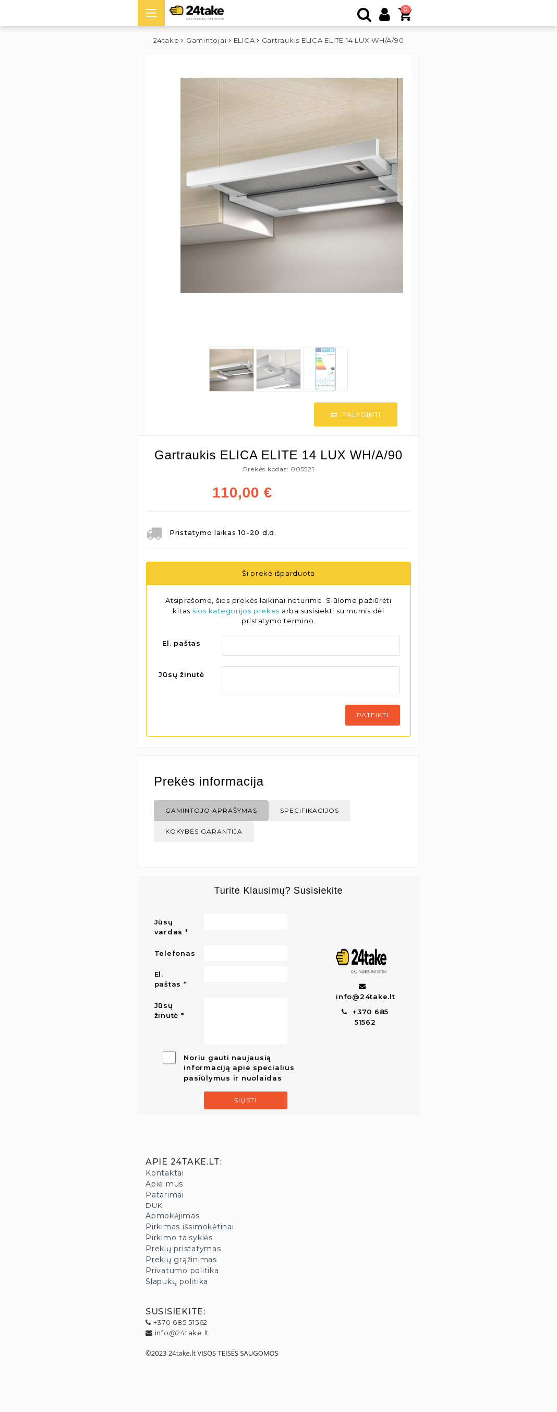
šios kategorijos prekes (236, 611)
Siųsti (245, 1100)
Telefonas (175, 953)
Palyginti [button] (356, 414)
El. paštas (181, 643)
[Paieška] (364, 17)
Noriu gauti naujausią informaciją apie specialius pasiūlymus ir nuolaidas (239, 1067)
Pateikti (373, 715)
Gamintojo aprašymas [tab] (211, 810)
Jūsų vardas (168, 927)
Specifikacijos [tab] (309, 810)
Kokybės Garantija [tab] (204, 831)
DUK (154, 1205)
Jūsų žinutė (181, 674)
